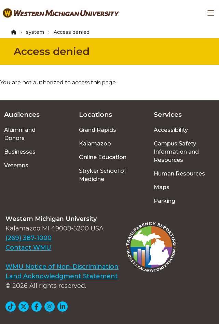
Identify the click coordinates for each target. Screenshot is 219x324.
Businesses (20, 152)
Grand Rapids (97, 130)
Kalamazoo (95, 143)
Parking (164, 201)
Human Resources (179, 173)
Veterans (16, 165)
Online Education (102, 157)
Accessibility (171, 130)
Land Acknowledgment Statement (61, 276)
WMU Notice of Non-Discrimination (62, 266)
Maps (161, 187)
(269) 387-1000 (28, 238)
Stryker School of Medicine (102, 175)
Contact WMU (28, 247)
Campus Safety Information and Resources (176, 151)
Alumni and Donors (20, 134)
